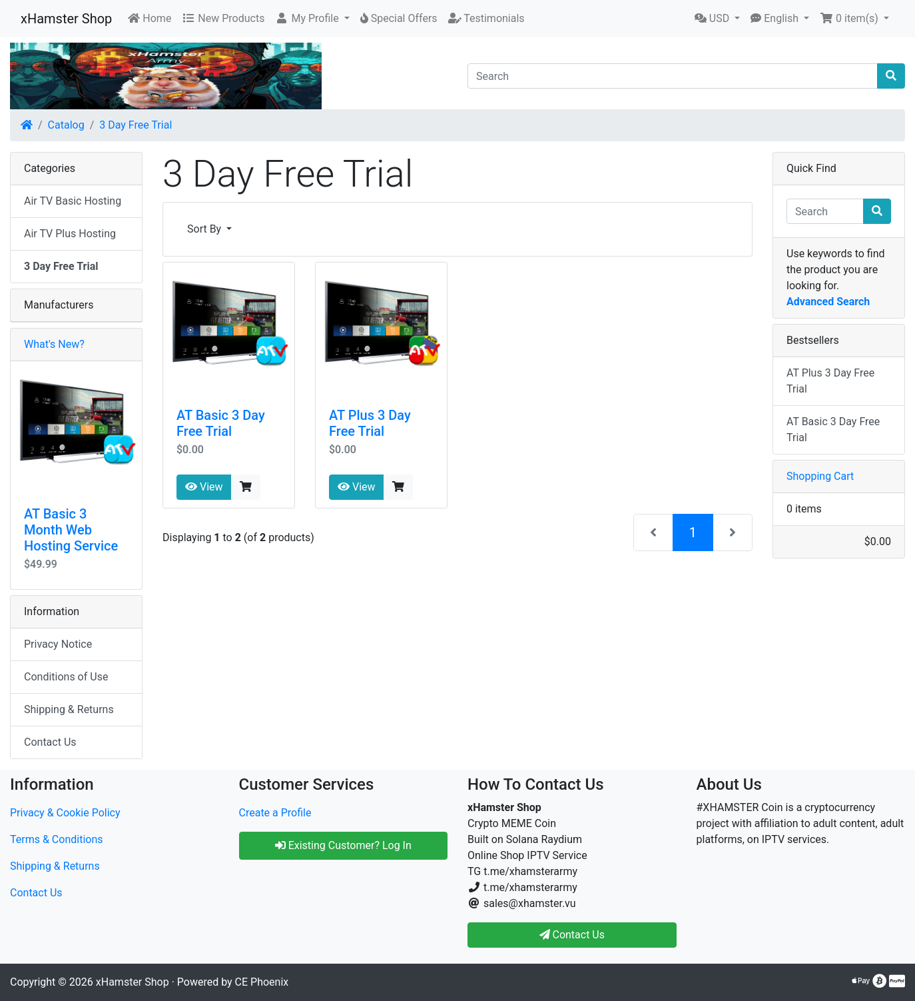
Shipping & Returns (69, 709)
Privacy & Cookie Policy (65, 812)
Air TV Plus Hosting (70, 233)
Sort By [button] (205, 229)
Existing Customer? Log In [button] (343, 845)
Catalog (66, 125)
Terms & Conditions (56, 839)
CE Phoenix (262, 982)
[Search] (672, 76)
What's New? (54, 344)
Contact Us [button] (572, 934)
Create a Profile (275, 812)
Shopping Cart (820, 476)
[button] (312, 18)
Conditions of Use (66, 676)
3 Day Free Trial (135, 125)
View (204, 487)
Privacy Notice (58, 644)
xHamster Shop (66, 19)
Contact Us (50, 742)
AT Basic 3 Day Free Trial (220, 423)
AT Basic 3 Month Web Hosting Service (71, 530)
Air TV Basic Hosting (72, 201)
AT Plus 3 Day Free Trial (370, 423)
